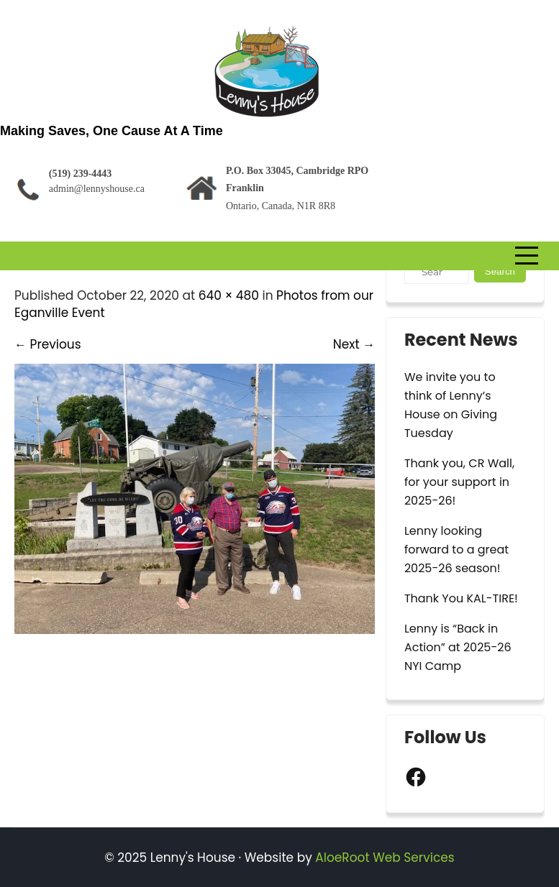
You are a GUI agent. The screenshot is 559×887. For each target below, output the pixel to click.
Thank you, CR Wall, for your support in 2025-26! (459, 482)
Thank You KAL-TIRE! (461, 598)
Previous (47, 344)
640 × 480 (229, 295)
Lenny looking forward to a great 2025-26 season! (456, 549)
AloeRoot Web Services (384, 857)
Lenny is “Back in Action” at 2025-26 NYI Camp (458, 647)
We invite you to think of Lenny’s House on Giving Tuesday (450, 405)
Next (354, 344)
